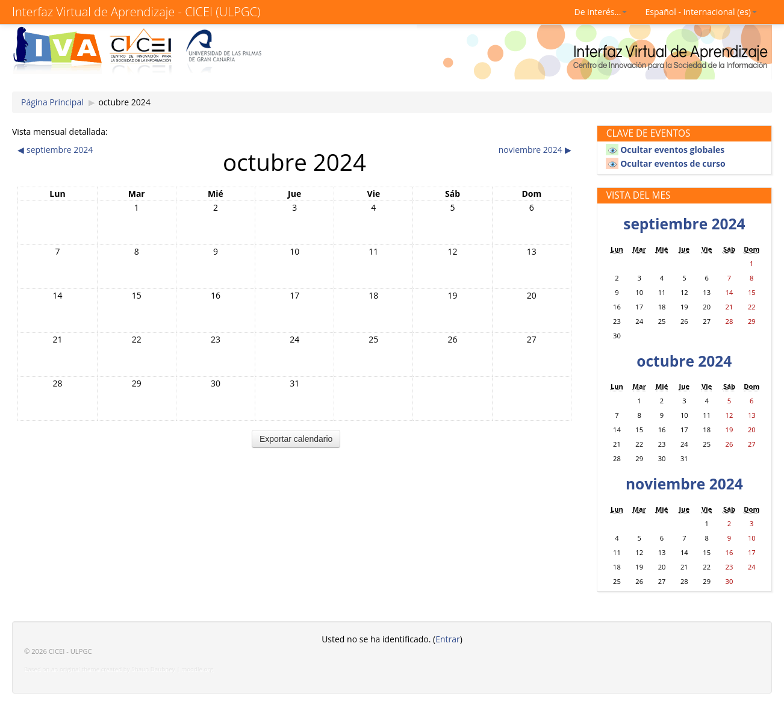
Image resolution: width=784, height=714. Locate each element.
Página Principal (52, 102)
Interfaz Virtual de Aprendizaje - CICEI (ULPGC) (136, 12)
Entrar (447, 639)
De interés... (600, 11)
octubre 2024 (124, 102)
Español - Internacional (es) (701, 11)
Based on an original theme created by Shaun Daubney (99, 669)
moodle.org (197, 669)
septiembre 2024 (684, 224)
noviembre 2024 (684, 484)
